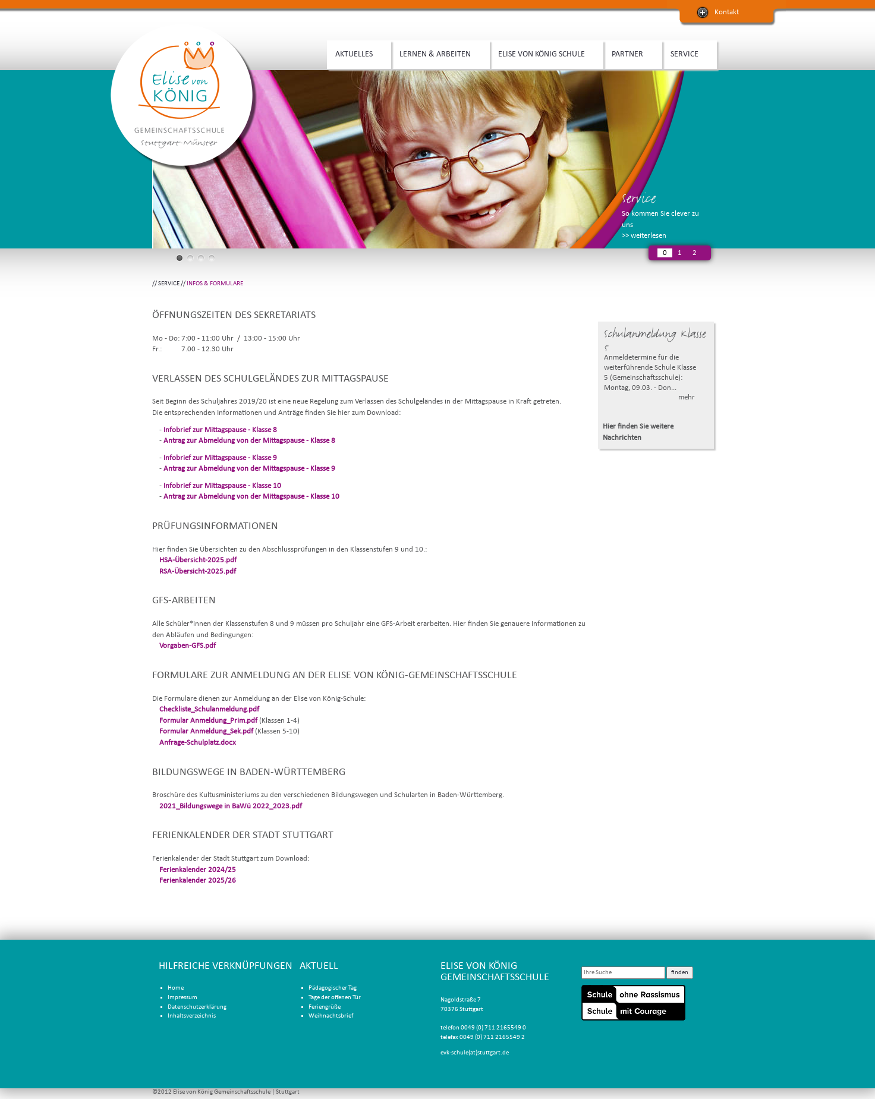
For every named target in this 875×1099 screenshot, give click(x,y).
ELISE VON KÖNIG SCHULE (543, 53)
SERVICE (686, 53)
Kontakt (727, 12)
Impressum (182, 997)
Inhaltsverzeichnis (192, 1016)
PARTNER (629, 53)
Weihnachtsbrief (331, 1016)
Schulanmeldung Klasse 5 (655, 340)
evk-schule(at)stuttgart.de (474, 1053)
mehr (686, 397)
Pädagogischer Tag (333, 988)
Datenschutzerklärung (197, 1007)
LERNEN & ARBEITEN (437, 53)
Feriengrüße (325, 1007)
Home (176, 988)
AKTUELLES (356, 53)
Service (639, 198)
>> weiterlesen (644, 236)
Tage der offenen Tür (335, 997)
